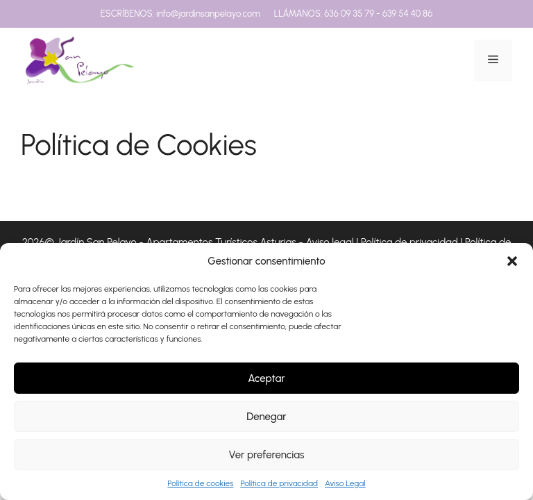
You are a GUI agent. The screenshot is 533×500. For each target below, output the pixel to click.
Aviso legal (329, 242)
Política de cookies (200, 483)
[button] (512, 261)
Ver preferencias (267, 455)
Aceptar (266, 378)
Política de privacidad (279, 483)
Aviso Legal (345, 483)
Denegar (266, 416)
